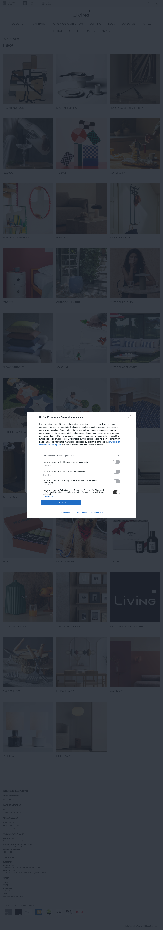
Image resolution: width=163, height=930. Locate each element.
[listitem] (81, 455)
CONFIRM (61, 503)
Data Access (81, 513)
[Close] (130, 417)
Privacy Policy (97, 513)
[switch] (116, 462)
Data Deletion (66, 513)
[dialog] (81, 465)
